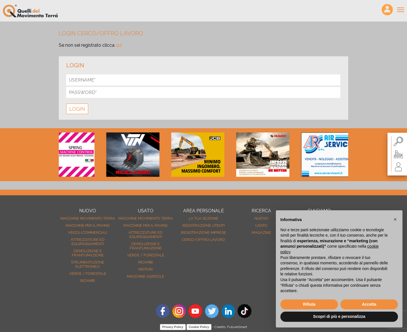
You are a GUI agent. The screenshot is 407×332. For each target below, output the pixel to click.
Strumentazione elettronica (87, 264)
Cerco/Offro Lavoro (203, 239)
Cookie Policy (199, 327)
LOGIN (77, 109)
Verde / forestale (87, 273)
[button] (395, 219)
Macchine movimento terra (87, 218)
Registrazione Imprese (203, 232)
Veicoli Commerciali (87, 232)
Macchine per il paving (88, 225)
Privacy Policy (172, 327)
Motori (145, 269)
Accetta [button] (369, 304)
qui (119, 45)
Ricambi (87, 281)
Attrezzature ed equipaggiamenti (88, 241)
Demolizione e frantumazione (88, 253)
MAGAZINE (261, 232)
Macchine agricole (145, 276)
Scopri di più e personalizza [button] (339, 316)
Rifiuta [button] (309, 304)
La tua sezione (203, 218)
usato (261, 225)
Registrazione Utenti (203, 225)
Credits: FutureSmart (231, 327)
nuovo (261, 218)
